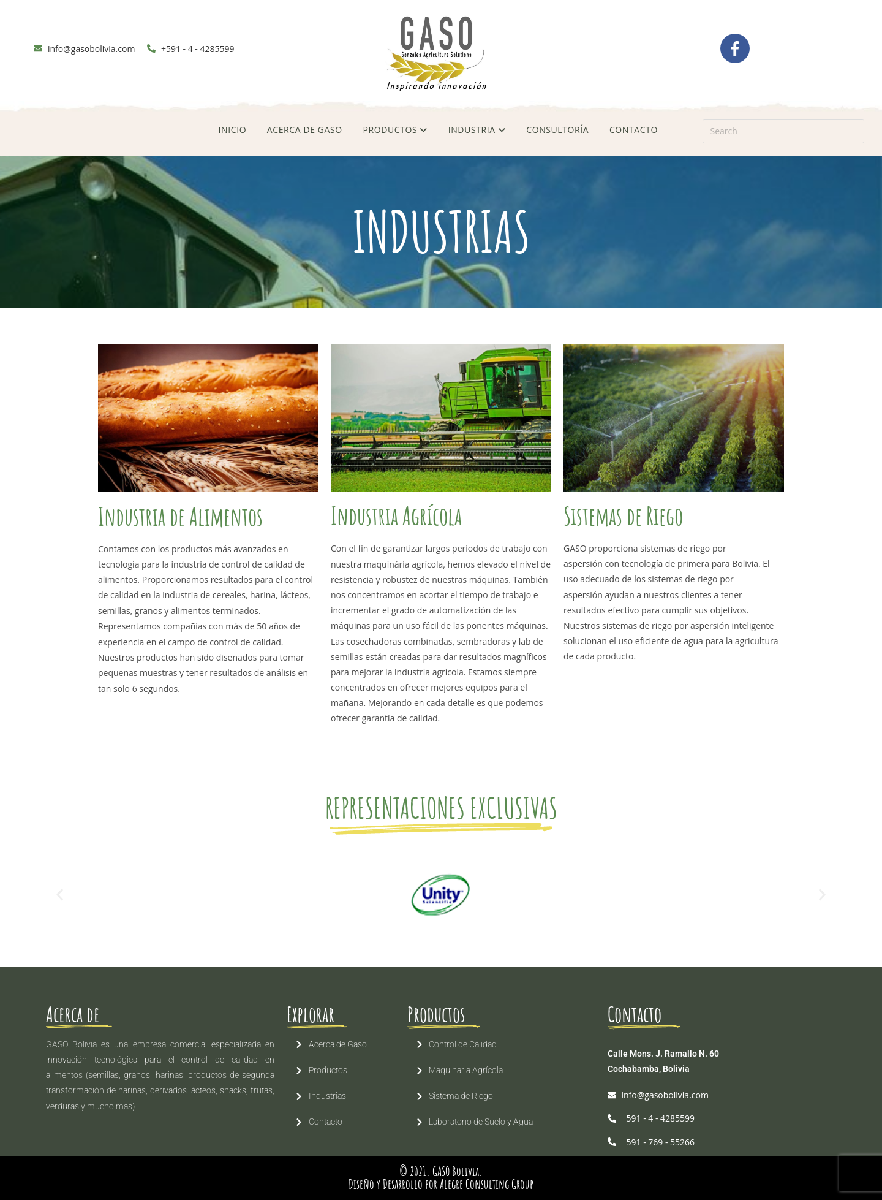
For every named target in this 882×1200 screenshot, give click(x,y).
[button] (59, 894)
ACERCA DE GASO (304, 129)
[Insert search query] (783, 131)
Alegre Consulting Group (486, 1184)
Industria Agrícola (396, 515)
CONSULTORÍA (557, 129)
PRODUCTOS (395, 129)
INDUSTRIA (477, 129)
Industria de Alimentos (180, 516)
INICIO (233, 129)
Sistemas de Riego (623, 515)
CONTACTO (633, 129)
